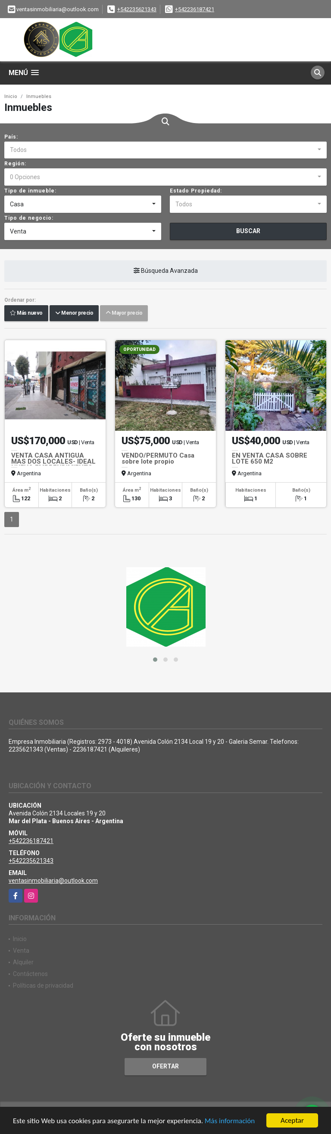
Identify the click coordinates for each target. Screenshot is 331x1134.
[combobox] (165, 150)
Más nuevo (26, 313)
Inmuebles (38, 96)
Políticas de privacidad (43, 985)
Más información (230, 1121)
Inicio (10, 96)
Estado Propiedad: (196, 191)
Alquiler (23, 962)
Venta (21, 950)
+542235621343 (136, 9)
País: (11, 137)
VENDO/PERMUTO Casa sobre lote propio (158, 458)
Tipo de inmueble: (30, 191)
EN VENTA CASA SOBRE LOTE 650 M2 (269, 458)
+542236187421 (194, 9)
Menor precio (74, 313)
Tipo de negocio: (28, 218)
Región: (15, 164)
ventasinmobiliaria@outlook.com (53, 880)
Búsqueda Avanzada (166, 271)
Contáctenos (30, 973)
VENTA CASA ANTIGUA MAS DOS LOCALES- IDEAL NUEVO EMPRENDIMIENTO (53, 461)
